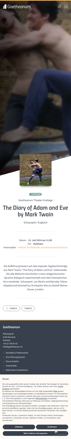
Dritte (55, 391)
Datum (22, 240)
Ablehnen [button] (19, 427)
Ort (29, 243)
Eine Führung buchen (15, 357)
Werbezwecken (42, 398)
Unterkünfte (11, 365)
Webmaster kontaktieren (17, 370)
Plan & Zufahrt (12, 361)
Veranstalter (10, 247)
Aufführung (35, 194)
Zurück (11, 308)
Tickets (28, 308)
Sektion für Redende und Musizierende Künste (43, 247)
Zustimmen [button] (52, 427)
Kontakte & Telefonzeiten (17, 352)
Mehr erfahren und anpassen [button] (35, 433)
